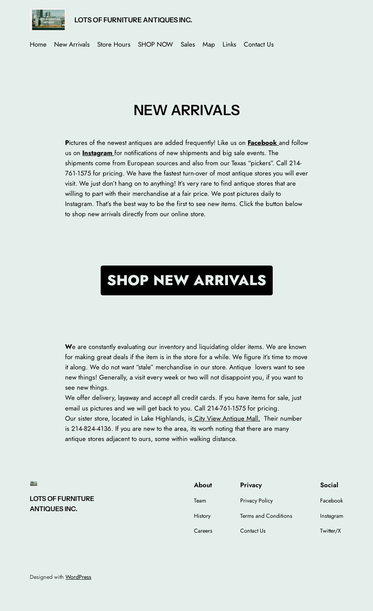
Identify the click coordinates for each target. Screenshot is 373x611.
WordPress (78, 577)
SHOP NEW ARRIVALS (186, 280)
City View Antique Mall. (226, 418)
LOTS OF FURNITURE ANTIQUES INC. (133, 20)
